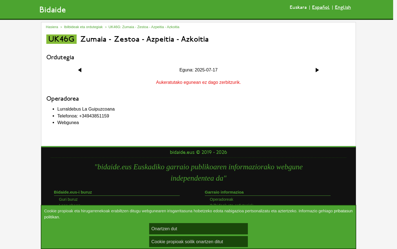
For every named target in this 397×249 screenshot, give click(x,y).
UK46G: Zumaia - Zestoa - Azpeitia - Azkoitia (144, 27)
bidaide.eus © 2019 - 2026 (198, 152)
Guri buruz (68, 199)
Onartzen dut (164, 228)
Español (321, 7)
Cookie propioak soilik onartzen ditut (187, 241)
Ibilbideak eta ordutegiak (83, 27)
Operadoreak (221, 199)
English (343, 7)
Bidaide (52, 10)
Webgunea (68, 122)
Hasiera (52, 27)
